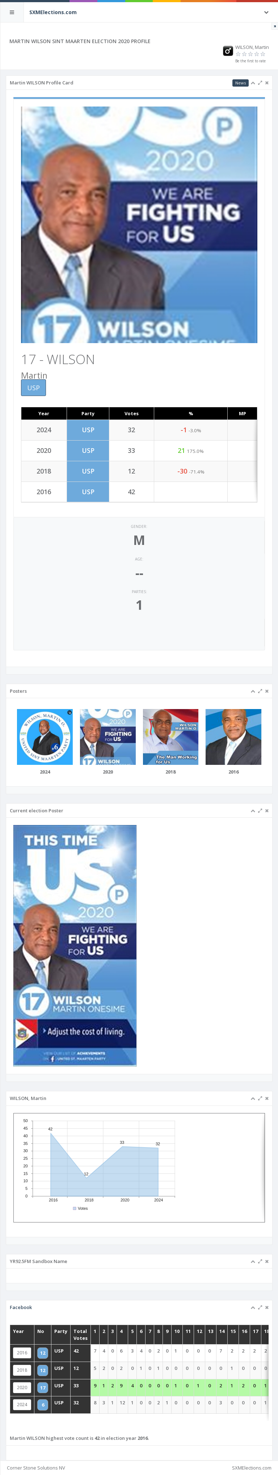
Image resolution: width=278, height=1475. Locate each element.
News (240, 83)
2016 (41, 1357)
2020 (41, 1386)
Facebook (40, 1319)
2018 (41, 1371)
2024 (41, 1400)
